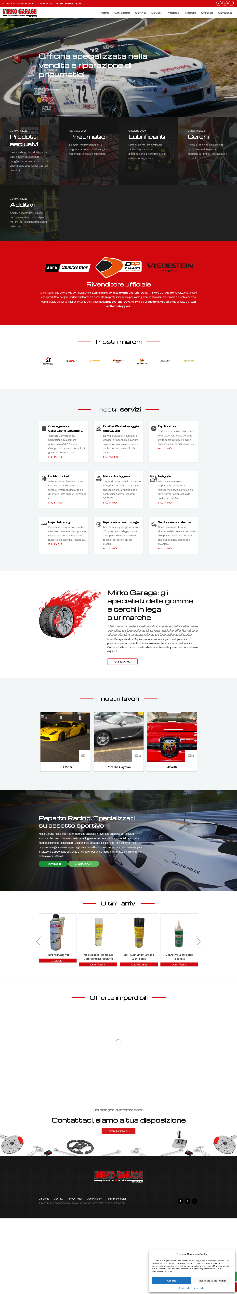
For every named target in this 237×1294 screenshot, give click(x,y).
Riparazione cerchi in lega (121, 522)
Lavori (156, 12)
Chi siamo (122, 12)
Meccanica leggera (116, 476)
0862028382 (45, 3)
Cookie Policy (185, 1288)
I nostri (119, 341)
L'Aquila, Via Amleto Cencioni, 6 (18, 3)
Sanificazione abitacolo (174, 522)
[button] (198, 941)
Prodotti (173, 12)
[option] (118, 67)
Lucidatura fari (58, 476)
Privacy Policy (199, 1288)
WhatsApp (83, 863)
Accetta (171, 1280)
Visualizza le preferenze (212, 1280)
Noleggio (164, 476)
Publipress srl (117, 1203)
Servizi (140, 12)
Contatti (225, 12)
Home (104, 12)
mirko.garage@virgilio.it (69, 3)
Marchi (190, 12)
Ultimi (118, 903)
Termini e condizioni (116, 1199)
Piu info (55, 456)
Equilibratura (167, 426)
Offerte (207, 12)
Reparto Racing (59, 522)
